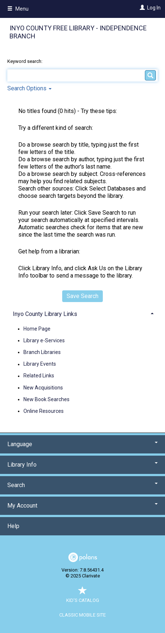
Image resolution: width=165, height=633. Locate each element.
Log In (154, 8)
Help (13, 526)
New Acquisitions (43, 388)
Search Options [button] (29, 88)
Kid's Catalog (82, 596)
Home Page (36, 329)
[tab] (82, 313)
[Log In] (141, 8)
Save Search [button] (82, 296)
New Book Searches (46, 399)
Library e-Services (44, 340)
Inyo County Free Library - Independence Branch (78, 32)
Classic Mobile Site (82, 615)
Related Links (38, 376)
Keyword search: (25, 61)
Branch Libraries (42, 352)
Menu (18, 9)
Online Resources (43, 411)
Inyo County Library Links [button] (45, 313)
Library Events (39, 364)
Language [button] (82, 444)
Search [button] (82, 485)
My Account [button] (82, 505)
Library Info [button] (82, 464)
